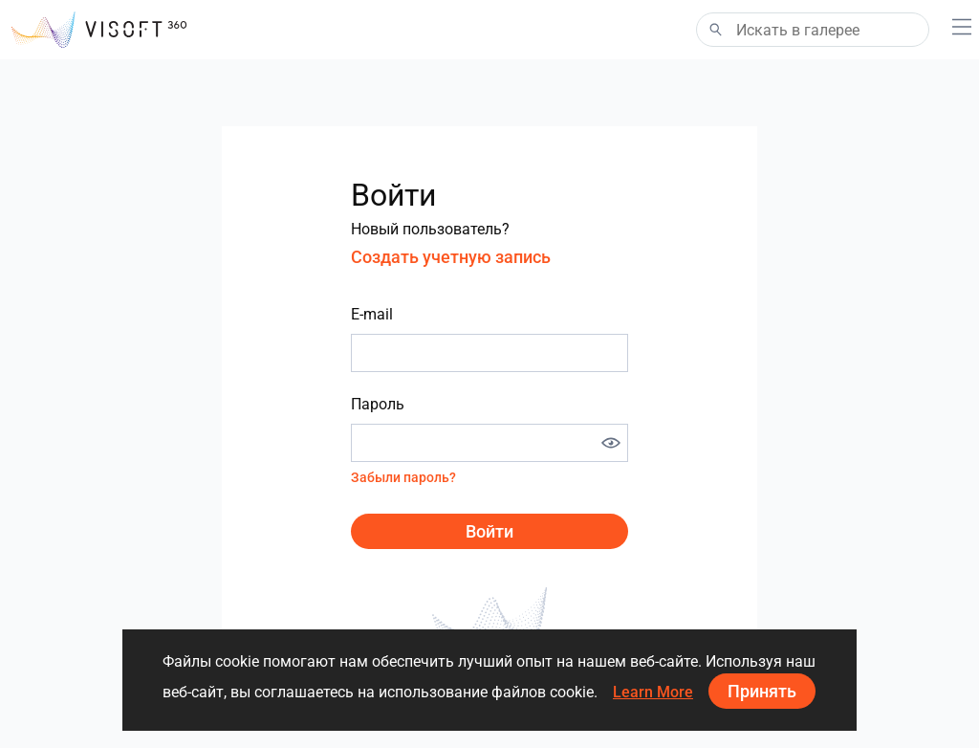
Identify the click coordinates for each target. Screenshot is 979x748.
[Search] (812, 29)
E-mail (372, 314)
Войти (489, 531)
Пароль (377, 404)
